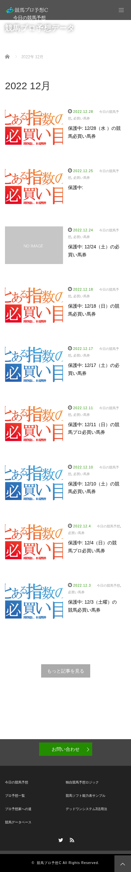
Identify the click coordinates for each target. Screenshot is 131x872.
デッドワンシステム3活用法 (86, 809)
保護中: (75, 187)
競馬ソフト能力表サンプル (85, 795)
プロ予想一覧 (27, 31)
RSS (71, 839)
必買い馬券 (81, 118)
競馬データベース (31, 57)
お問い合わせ (66, 749)
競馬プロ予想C (49, 863)
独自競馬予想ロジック (82, 782)
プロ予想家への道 (31, 44)
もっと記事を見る (65, 671)
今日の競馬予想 (29, 17)
